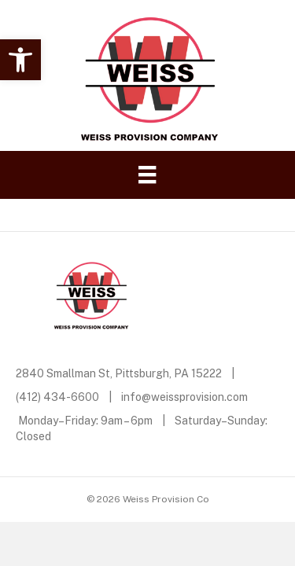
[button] (20, 59)
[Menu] (147, 174)
